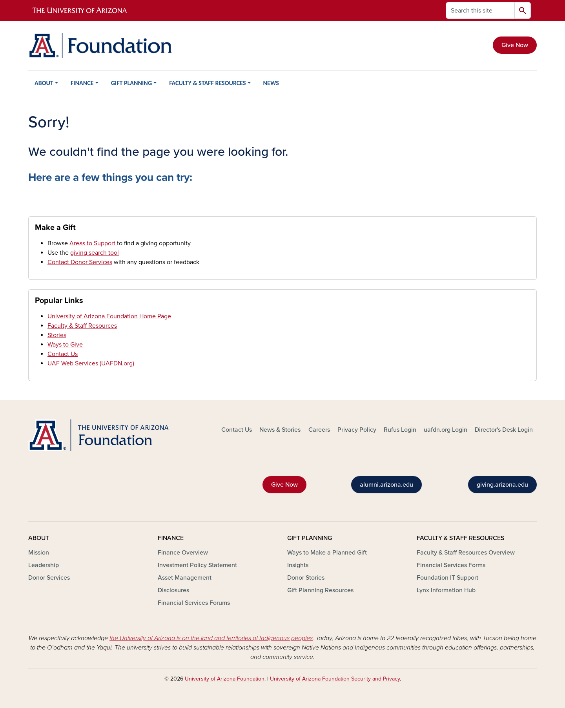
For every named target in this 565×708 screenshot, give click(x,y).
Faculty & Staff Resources (82, 326)
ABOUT (44, 83)
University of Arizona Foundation (224, 678)
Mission (38, 553)
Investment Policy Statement (197, 565)
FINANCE (82, 83)
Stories (56, 335)
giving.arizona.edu (502, 485)
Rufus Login (400, 430)
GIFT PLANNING (131, 83)
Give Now (514, 45)
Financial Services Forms (451, 565)
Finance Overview (183, 553)
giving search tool (94, 253)
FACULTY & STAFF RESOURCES (207, 83)
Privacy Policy (356, 430)
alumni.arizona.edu (386, 485)
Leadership (43, 565)
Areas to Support (93, 243)
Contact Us (62, 354)
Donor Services (49, 578)
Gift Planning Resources (320, 590)
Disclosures (173, 590)
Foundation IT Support (447, 578)
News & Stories (280, 430)
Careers (319, 430)
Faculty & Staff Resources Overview (466, 553)
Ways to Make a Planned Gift (327, 553)
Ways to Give (65, 345)
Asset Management (184, 578)
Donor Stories (305, 578)
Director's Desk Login (504, 430)
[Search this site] (480, 10)
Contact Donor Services (79, 262)
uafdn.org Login (445, 430)
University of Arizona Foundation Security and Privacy (335, 678)
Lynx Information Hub (446, 590)
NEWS (271, 83)
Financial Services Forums (194, 603)
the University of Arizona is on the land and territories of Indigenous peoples (211, 638)
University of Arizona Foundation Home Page (109, 316)
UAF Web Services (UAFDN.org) (90, 363)
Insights (297, 565)
